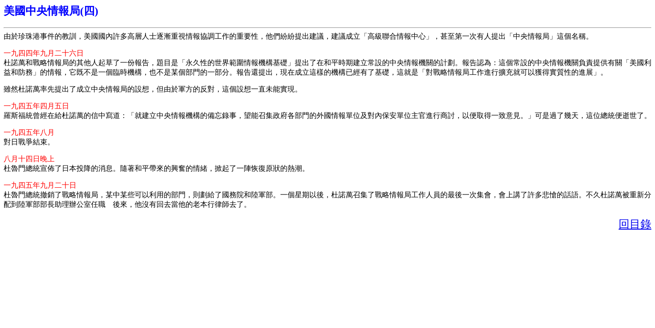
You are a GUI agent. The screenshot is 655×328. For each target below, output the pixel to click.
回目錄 (635, 224)
